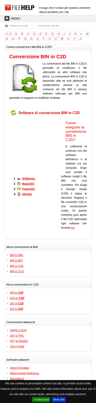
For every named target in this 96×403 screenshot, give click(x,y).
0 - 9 (8, 33)
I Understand (41, 399)
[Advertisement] (37, 146)
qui (72, 227)
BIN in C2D (16, 266)
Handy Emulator (19, 367)
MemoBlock (17, 378)
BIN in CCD (17, 271)
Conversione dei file (48, 25)
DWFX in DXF (18, 330)
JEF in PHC (17, 335)
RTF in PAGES (19, 341)
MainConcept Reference (24, 373)
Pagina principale (18, 25)
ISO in (17, 303)
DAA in (17, 298)
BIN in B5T (16, 260)
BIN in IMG (16, 255)
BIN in (16, 292)
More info (58, 399)
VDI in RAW (17, 346)
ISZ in (16, 309)
